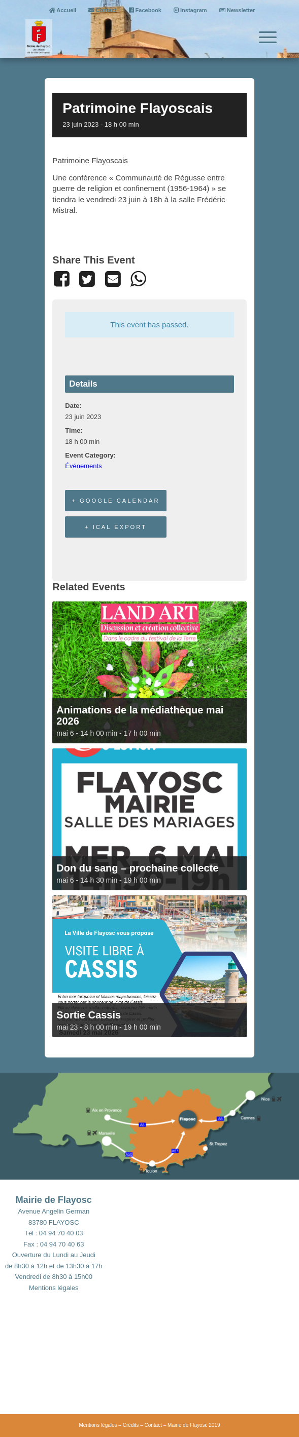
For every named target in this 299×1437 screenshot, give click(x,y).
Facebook (145, 10)
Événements (83, 466)
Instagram (190, 10)
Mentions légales (54, 1288)
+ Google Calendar (115, 501)
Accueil (63, 10)
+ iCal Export (116, 527)
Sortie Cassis (88, 1014)
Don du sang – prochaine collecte (137, 868)
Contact (102, 10)
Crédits (131, 1425)
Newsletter (237, 10)
